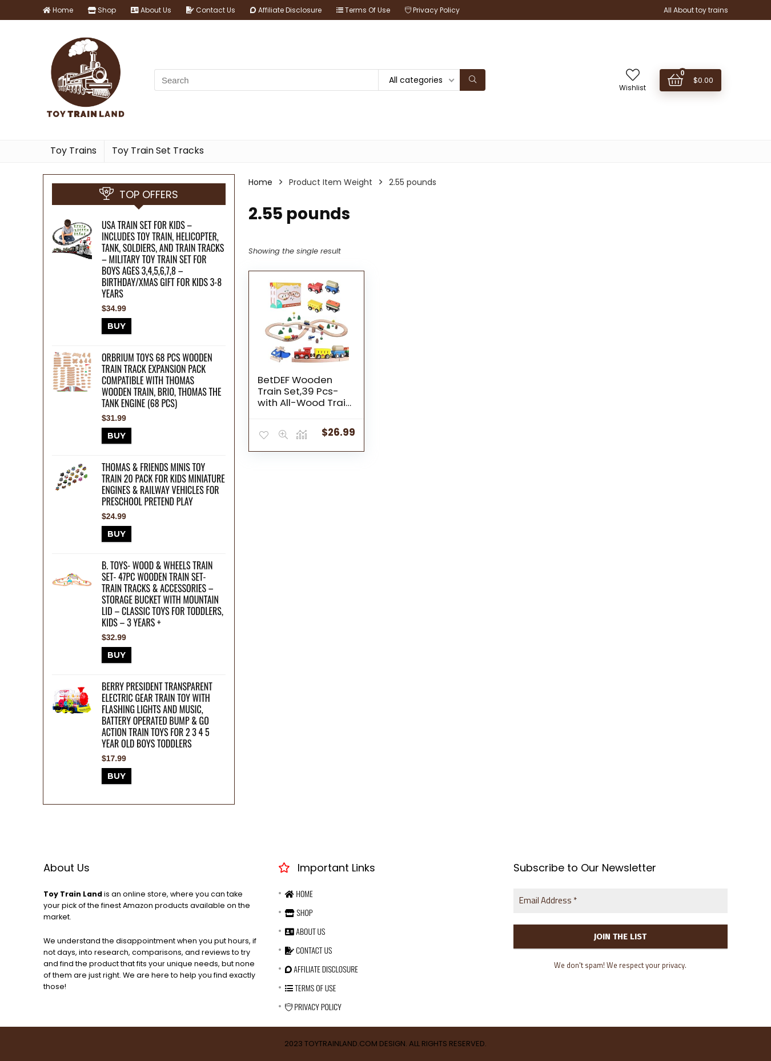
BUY (116, 326)
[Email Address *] (620, 901)
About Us (151, 10)
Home (58, 10)
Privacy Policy (432, 10)
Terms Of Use (363, 10)
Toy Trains (73, 150)
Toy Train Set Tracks (158, 150)
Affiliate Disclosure (286, 10)
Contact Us (210, 10)
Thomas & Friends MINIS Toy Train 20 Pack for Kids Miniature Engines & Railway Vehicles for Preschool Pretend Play (163, 484)
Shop (102, 10)
